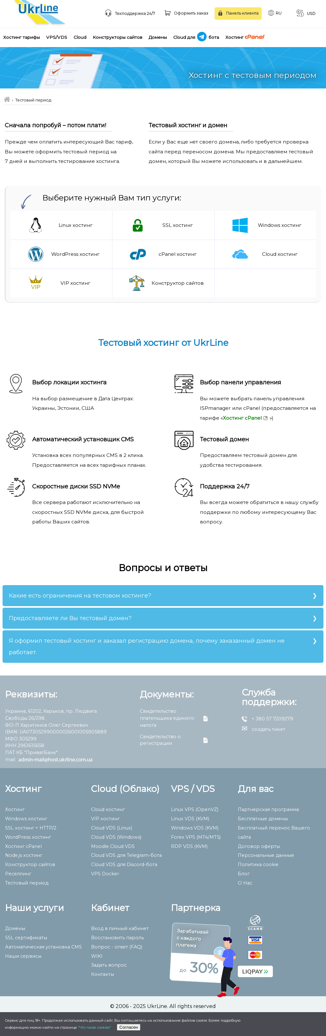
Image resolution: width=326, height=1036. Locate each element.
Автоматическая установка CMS (43, 966)
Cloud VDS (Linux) (111, 847)
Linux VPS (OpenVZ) (194, 829)
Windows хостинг (26, 838)
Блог (244, 893)
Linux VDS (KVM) (190, 838)
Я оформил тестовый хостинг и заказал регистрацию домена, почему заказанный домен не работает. (147, 665)
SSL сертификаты (26, 957)
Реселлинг (18, 893)
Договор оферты (259, 866)
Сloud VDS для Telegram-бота (126, 875)
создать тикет (263, 749)
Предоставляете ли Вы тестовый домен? (70, 637)
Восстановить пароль (117, 957)
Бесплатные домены (263, 838)
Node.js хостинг (23, 875)
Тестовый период (26, 902)
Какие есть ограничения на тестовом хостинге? (80, 614)
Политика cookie (258, 884)
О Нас (245, 902)
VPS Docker (105, 893)
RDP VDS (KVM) (189, 866)
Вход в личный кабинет (120, 948)
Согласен (128, 1027)
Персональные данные (266, 875)
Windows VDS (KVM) (194, 847)
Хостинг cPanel (23, 866)
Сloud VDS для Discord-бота (124, 884)
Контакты (102, 994)
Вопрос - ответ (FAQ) (116, 966)
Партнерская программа (268, 829)
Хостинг (15, 829)
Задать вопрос (109, 984)
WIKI (97, 975)
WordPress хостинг (28, 856)
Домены (15, 948)
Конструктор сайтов (30, 884)
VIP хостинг (105, 838)
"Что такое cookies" (94, 1027)
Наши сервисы (23, 975)
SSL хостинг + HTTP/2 (30, 847)
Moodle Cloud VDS (113, 866)
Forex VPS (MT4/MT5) (196, 856)
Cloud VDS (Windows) (116, 856)
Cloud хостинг (108, 829)
